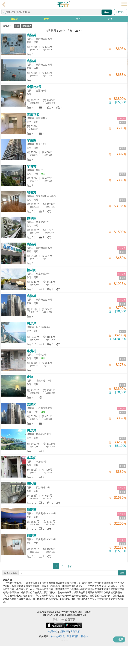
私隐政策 (75, 631)
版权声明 (64, 631)
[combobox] (56, 12)
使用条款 (53, 631)
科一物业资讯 (58, 636)
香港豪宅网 (73, 636)
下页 (70, 566)
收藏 (120, 11)
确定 (106, 12)
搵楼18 (84, 636)
